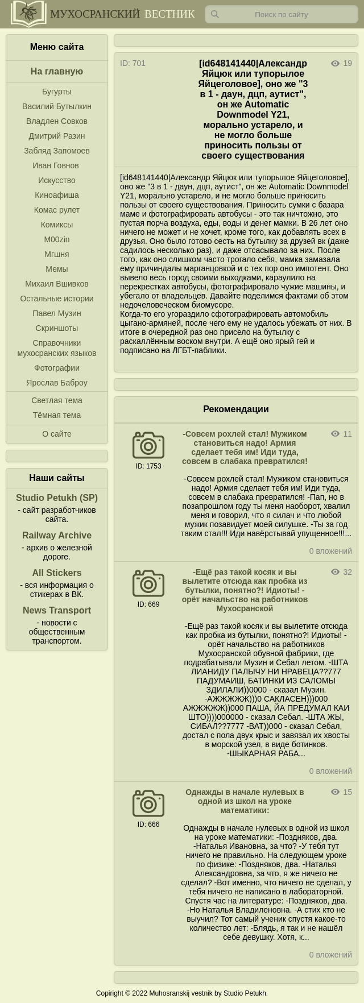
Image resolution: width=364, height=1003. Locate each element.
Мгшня (56, 254)
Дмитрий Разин (56, 135)
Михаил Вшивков (56, 283)
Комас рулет (57, 209)
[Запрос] (281, 14)
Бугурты (57, 91)
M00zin (56, 239)
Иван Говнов (55, 165)
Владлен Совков (57, 121)
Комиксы (57, 224)
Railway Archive (57, 535)
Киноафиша (57, 195)
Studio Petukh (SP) (57, 498)
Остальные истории (56, 298)
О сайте (56, 433)
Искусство (57, 180)
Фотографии (57, 367)
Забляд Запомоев (57, 150)
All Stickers (56, 573)
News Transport (57, 610)
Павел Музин (56, 313)
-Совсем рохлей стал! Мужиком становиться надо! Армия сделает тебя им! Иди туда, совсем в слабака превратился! (245, 447)
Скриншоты (57, 328)
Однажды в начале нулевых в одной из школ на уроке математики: (244, 801)
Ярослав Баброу (56, 382)
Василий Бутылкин (57, 106)
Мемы (57, 268)
